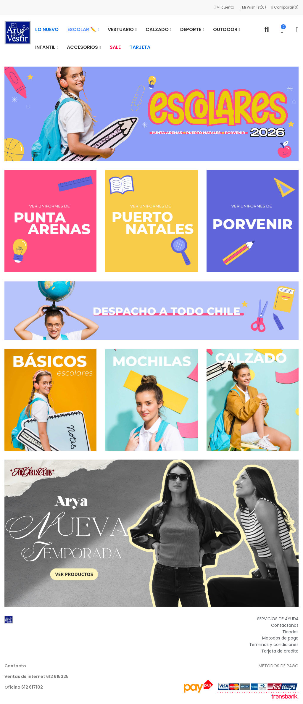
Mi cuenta (224, 7)
